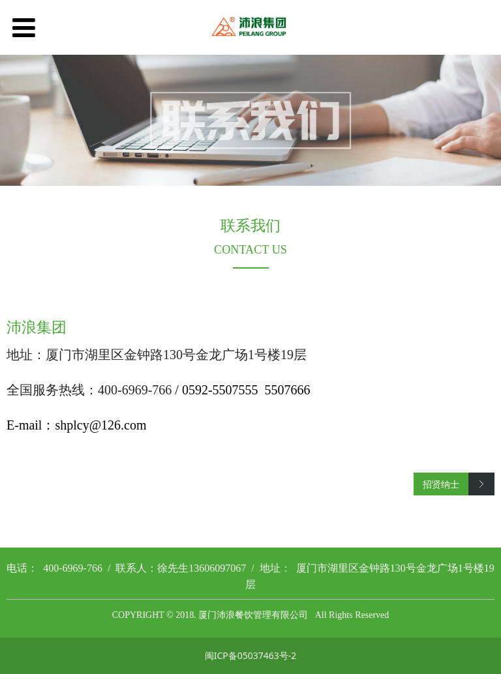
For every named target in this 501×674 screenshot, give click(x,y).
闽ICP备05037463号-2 (251, 655)
